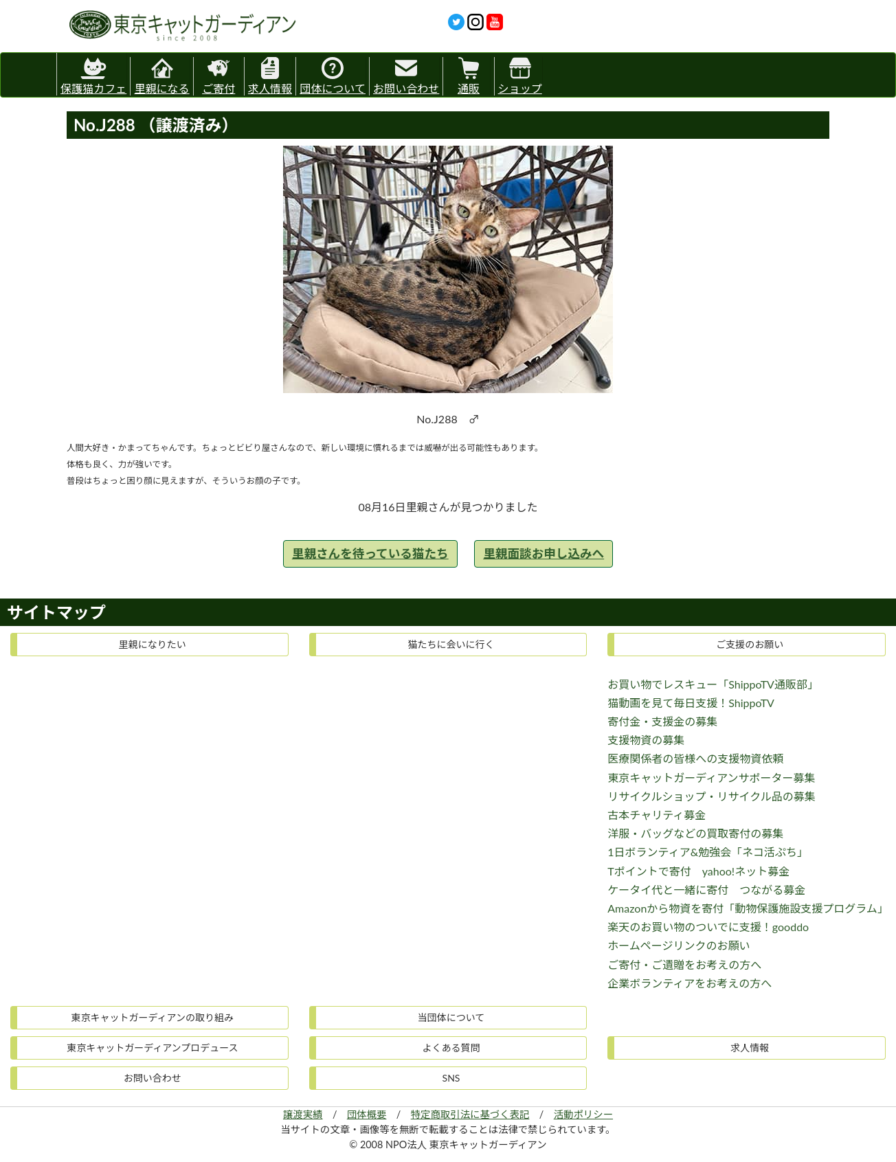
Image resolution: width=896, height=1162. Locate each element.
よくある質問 (451, 1047)
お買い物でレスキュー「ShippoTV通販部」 (712, 684)
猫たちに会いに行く (450, 644)
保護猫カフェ (93, 74)
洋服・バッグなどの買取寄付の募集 (695, 833)
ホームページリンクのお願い (678, 945)
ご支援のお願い (749, 644)
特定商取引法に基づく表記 (470, 1114)
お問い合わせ (406, 76)
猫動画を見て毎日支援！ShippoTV (690, 702)
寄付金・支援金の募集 (662, 721)
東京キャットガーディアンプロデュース (152, 1047)
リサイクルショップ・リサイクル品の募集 (711, 796)
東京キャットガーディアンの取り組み (152, 1017)
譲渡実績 (303, 1114)
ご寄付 (218, 76)
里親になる (161, 76)
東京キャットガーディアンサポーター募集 (711, 777)
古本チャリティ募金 (656, 814)
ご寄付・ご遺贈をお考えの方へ (684, 964)
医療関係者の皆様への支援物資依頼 (695, 758)
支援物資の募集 (645, 739)
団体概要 (367, 1114)
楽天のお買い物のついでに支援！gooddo (708, 926)
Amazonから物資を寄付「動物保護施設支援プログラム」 (747, 908)
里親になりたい (152, 644)
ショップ (520, 76)
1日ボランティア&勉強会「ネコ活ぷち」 (707, 851)
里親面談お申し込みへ (543, 553)
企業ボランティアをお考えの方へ (689, 983)
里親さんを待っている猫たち (370, 553)
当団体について (451, 1017)
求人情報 (270, 76)
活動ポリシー (583, 1114)
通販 (469, 76)
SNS (451, 1078)
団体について (333, 76)
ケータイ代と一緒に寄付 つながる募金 (706, 889)
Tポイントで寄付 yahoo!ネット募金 (698, 871)
